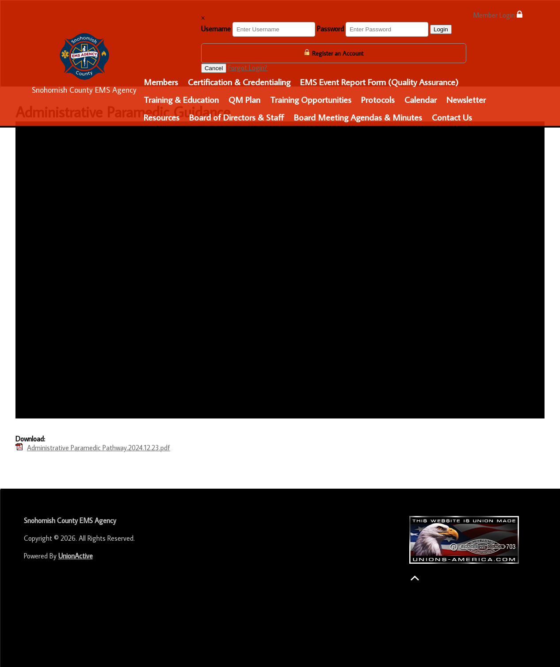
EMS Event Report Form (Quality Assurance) (379, 81)
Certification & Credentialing (239, 81)
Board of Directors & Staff (236, 117)
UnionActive (75, 555)
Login (441, 29)
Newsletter (466, 99)
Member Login (497, 14)
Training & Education (181, 99)
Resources (161, 117)
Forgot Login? (247, 67)
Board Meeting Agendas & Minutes (358, 117)
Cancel (214, 68)
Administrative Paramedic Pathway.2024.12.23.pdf (98, 447)
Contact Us (452, 117)
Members (161, 81)
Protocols (378, 99)
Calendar (420, 99)
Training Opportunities (310, 99)
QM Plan (244, 99)
